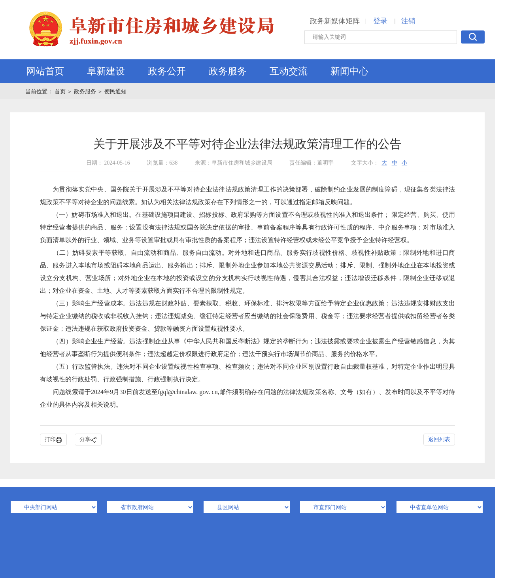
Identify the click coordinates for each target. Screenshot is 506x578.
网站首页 (45, 71)
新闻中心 (349, 71)
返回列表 (439, 439)
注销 (408, 21)
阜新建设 (106, 71)
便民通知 (115, 92)
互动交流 (289, 71)
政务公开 (167, 71)
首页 (61, 92)
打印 (53, 439)
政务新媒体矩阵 (335, 21)
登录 (380, 21)
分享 (88, 439)
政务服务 (228, 71)
